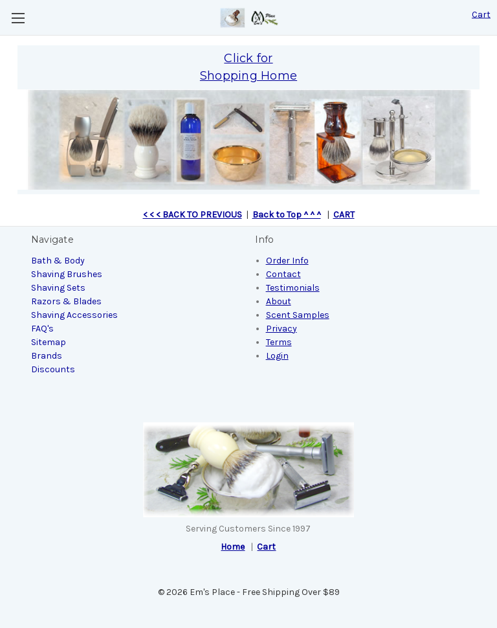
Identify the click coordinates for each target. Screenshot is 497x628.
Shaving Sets (58, 287)
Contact (283, 274)
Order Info (287, 260)
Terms (279, 342)
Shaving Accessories (74, 314)
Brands (46, 355)
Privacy (281, 328)
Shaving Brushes (66, 274)
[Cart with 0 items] (481, 14)
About (278, 301)
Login (277, 355)
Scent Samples (297, 314)
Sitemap (48, 342)
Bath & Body (58, 260)
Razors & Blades (66, 301)
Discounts (53, 369)
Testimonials (293, 287)
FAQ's (42, 328)
